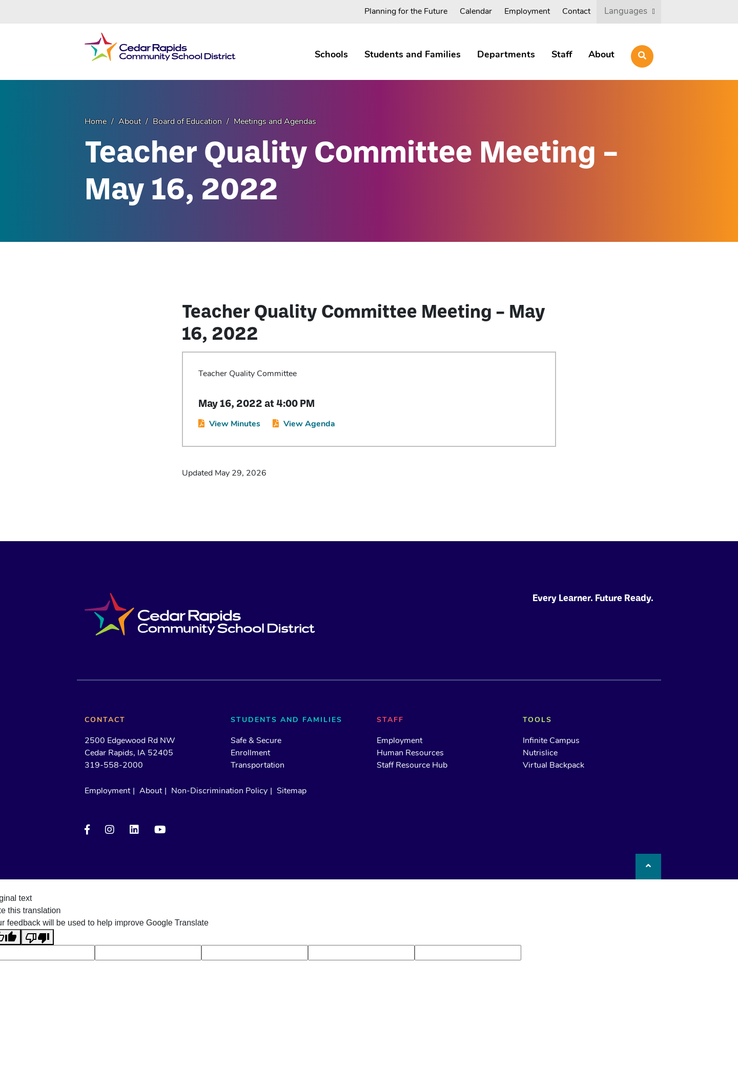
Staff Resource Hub (412, 766)
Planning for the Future (405, 12)
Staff (561, 55)
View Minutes (234, 424)
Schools (331, 55)
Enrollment (250, 753)
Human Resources (410, 753)
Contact (576, 12)
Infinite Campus (551, 741)
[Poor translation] (37, 937)
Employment (527, 12)
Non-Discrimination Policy (219, 791)
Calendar (476, 12)
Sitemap (291, 791)
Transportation (257, 766)
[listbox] (629, 11)
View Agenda (309, 424)
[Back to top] (648, 866)
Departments (506, 55)
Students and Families (412, 55)
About (601, 55)
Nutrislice (540, 753)
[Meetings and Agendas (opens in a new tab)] (270, 122)
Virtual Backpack (553, 766)
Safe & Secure (256, 741)
